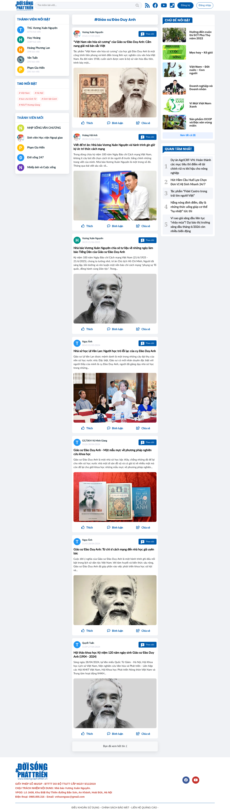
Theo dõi (147, 33)
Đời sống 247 (35, 157)
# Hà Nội (39, 93)
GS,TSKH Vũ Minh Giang (94, 441)
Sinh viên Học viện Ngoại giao (45, 137)
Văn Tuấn (32, 58)
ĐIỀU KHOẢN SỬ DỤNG (85, 807)
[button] (143, 123)
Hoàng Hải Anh (89, 135)
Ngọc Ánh (87, 342)
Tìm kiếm (137, 5)
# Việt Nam (24, 93)
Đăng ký (185, 5)
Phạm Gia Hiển (36, 68)
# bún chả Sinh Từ (27, 99)
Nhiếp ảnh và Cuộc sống (41, 167)
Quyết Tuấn (88, 643)
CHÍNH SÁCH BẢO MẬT (115, 807)
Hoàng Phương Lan (38, 48)
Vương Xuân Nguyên (92, 32)
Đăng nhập (205, 5)
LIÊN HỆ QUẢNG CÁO (144, 807)
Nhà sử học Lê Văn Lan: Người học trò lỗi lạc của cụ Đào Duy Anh (114, 351)
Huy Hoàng (33, 38)
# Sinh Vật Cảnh (49, 99)
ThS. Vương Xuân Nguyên (42, 28)
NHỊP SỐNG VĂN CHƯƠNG (44, 128)
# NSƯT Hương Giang (29, 105)
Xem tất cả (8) (188, 135)
